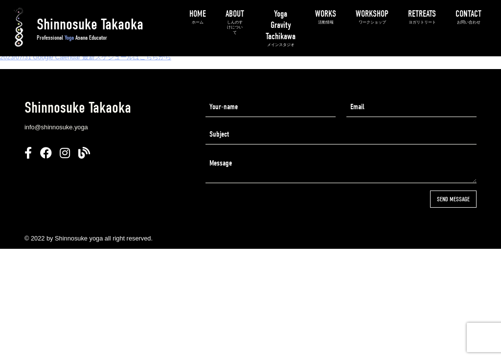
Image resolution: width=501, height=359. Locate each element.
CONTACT (468, 17)
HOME (197, 17)
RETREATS (422, 17)
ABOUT (235, 22)
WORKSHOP (372, 17)
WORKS (325, 17)
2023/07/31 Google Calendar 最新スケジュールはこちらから (85, 57)
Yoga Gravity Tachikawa (281, 28)
